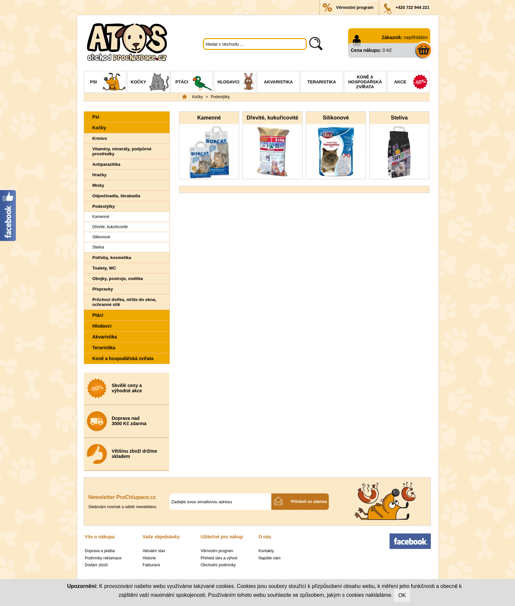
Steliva (98, 247)
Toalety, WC (104, 268)
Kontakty (266, 551)
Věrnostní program (354, 7)
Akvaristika (278, 81)
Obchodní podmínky (218, 565)
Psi (108, 83)
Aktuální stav (154, 551)
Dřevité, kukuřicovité (110, 227)
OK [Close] (402, 595)
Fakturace (151, 565)
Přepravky (102, 289)
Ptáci (194, 83)
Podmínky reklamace (103, 558)
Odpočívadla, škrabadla (116, 195)
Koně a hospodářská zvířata (365, 82)
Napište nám (269, 558)
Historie (149, 558)
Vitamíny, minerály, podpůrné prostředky (121, 151)
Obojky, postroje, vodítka (117, 278)
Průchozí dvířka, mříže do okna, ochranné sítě (124, 302)
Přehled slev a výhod (219, 558)
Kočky (150, 83)
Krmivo (99, 138)
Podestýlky (220, 97)
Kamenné (100, 216)
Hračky (99, 174)
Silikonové (101, 237)
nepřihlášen (416, 37)
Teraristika (321, 81)
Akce (411, 83)
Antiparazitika (106, 164)
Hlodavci (236, 83)
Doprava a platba (100, 551)
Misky (98, 185)
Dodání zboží (96, 565)
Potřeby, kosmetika (111, 257)
